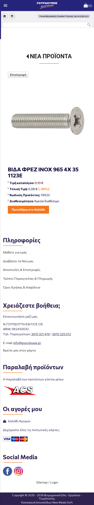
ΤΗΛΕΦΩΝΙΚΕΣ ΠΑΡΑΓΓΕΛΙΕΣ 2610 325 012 (64, 16)
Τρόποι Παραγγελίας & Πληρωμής (28, 278)
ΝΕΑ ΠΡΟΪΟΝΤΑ (51, 56)
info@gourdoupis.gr (27, 343)
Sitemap (42, 482)
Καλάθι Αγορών (16, 421)
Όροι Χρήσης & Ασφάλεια (21, 287)
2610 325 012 (61, 334)
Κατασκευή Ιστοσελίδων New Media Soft (47, 502)
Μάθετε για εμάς (15, 252)
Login (54, 482)
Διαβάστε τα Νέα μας (18, 261)
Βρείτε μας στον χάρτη (19, 350)
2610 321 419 (40, 334)
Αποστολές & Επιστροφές (21, 269)
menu (5, 5)
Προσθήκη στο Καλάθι (28, 209)
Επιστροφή (18, 74)
